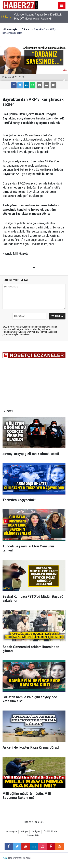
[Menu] (62, 5)
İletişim (36, 831)
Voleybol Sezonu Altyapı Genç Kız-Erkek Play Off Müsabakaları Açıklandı (38, 16)
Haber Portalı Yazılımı (19, 858)
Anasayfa (11, 831)
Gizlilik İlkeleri (51, 831)
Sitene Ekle (33, 835)
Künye (24, 831)
